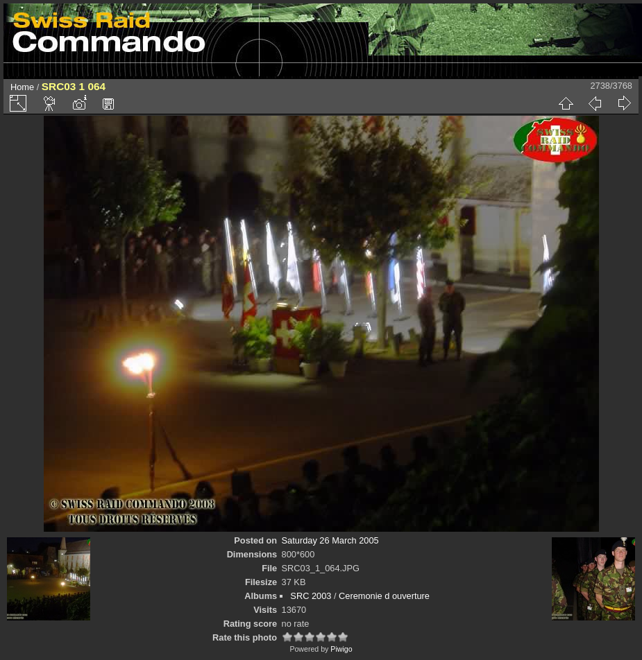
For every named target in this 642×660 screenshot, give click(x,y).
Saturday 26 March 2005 (330, 540)
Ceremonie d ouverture (384, 596)
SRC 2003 (310, 596)
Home (22, 87)
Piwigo (341, 649)
